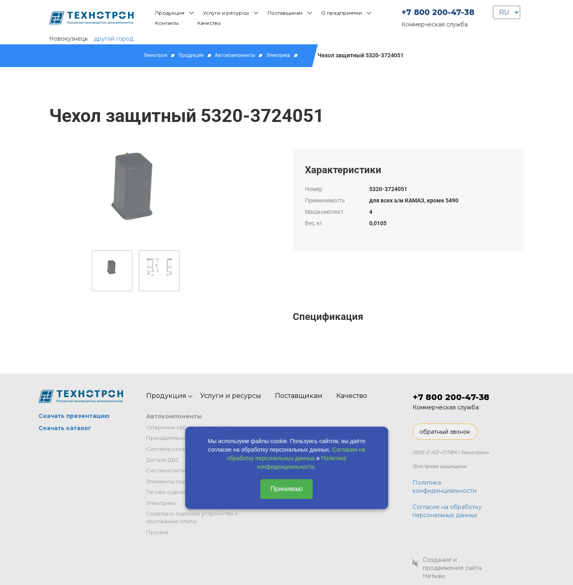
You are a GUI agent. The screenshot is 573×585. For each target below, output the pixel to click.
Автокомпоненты (235, 55)
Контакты (167, 23)
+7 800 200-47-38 (438, 12)
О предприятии (341, 13)
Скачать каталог (65, 428)
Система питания (170, 470)
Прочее (157, 532)
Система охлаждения (176, 449)
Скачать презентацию (74, 416)
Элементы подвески (174, 481)
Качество (209, 23)
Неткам (434, 576)
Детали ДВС (162, 460)
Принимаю (286, 488)
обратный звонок (444, 431)
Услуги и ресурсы (226, 13)
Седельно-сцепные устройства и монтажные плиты (192, 517)
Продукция (169, 13)
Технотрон (155, 55)
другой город (114, 38)
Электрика (278, 55)
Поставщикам (285, 13)
